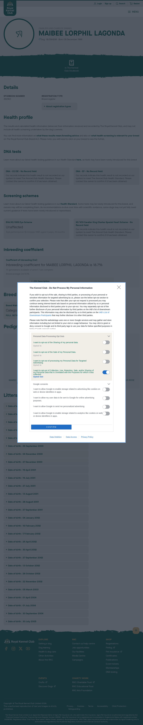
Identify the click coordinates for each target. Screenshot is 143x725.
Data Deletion (56, 437)
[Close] (119, 288)
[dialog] (71, 362)
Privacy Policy (87, 437)
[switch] (106, 342)
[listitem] (71, 336)
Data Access (71, 437)
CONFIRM (51, 427)
